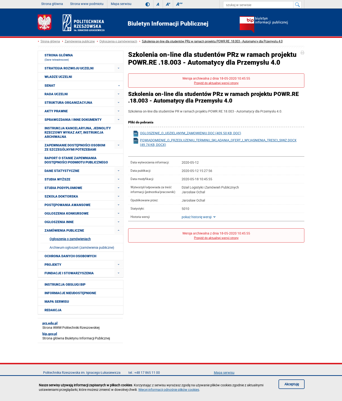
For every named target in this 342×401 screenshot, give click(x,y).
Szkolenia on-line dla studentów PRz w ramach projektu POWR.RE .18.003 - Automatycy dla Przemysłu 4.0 (212, 41)
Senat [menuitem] (84, 85)
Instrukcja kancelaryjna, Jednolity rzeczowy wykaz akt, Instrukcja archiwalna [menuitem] (78, 132)
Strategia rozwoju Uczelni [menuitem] (69, 68)
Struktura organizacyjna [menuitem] (68, 102)
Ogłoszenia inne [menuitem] (59, 222)
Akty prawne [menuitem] (56, 111)
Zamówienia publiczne (80, 41)
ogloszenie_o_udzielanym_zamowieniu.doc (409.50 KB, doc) (187, 134)
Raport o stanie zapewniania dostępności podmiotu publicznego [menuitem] (76, 160)
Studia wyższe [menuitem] (57, 179)
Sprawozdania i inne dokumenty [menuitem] (73, 120)
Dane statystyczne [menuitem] (62, 171)
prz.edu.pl (50, 323)
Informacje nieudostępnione (70, 293)
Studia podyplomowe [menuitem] (63, 188)
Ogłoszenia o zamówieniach (118, 41)
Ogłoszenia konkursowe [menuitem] (67, 213)
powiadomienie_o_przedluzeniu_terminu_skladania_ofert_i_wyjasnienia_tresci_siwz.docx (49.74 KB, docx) (215, 142)
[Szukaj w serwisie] (297, 4)
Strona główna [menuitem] (59, 57)
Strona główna (52, 3)
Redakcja (53, 310)
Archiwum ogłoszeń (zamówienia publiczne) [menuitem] (82, 247)
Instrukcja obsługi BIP (65, 284)
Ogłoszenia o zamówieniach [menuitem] (70, 239)
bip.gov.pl (49, 334)
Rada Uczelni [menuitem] (56, 94)
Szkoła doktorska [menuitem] (61, 196)
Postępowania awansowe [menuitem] (67, 205)
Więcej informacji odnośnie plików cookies (168, 389)
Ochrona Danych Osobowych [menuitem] (70, 256)
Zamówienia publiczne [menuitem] (64, 230)
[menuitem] (118, 68)
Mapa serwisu (121, 3)
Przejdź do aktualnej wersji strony (216, 83)
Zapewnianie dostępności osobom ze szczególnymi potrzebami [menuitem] (75, 147)
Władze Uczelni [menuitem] (58, 77)
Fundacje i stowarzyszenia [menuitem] (69, 273)
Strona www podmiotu (87, 3)
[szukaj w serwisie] (258, 4)
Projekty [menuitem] (53, 264)
